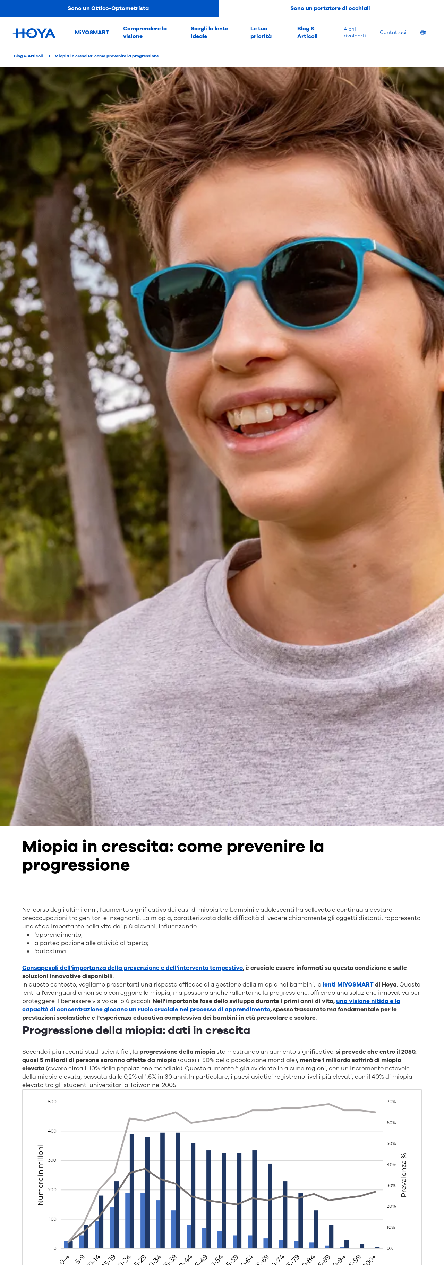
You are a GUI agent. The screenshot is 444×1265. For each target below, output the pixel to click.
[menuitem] (428, 33)
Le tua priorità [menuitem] (261, 32)
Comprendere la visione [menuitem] (145, 32)
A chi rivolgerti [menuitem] (355, 32)
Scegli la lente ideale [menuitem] (209, 32)
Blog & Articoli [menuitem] (307, 32)
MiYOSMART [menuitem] (92, 32)
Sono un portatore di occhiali (330, 8)
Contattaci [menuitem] (393, 32)
